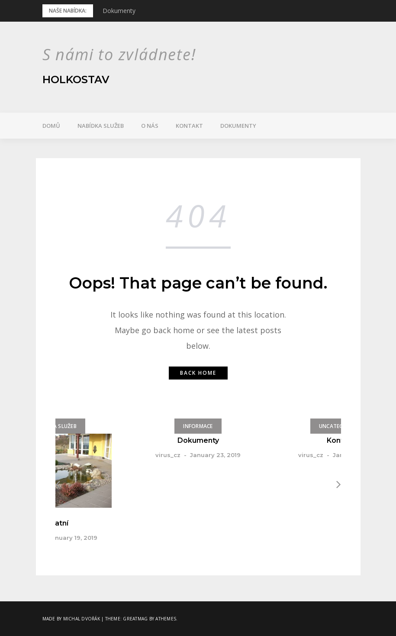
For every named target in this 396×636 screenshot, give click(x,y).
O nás (149, 126)
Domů (51, 126)
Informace (197, 426)
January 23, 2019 (215, 454)
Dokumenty (119, 10)
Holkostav (75, 79)
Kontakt (189, 126)
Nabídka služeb (100, 126)
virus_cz (167, 454)
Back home (198, 372)
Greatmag (135, 619)
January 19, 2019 (72, 537)
